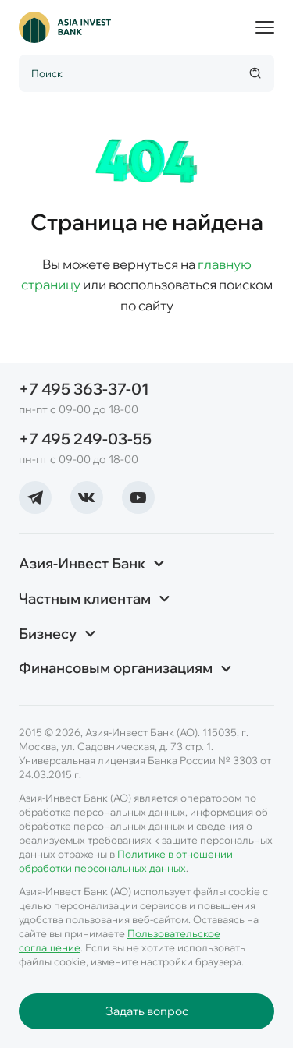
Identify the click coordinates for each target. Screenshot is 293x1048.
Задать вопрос (146, 1011)
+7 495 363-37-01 (84, 389)
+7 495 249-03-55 (85, 439)
